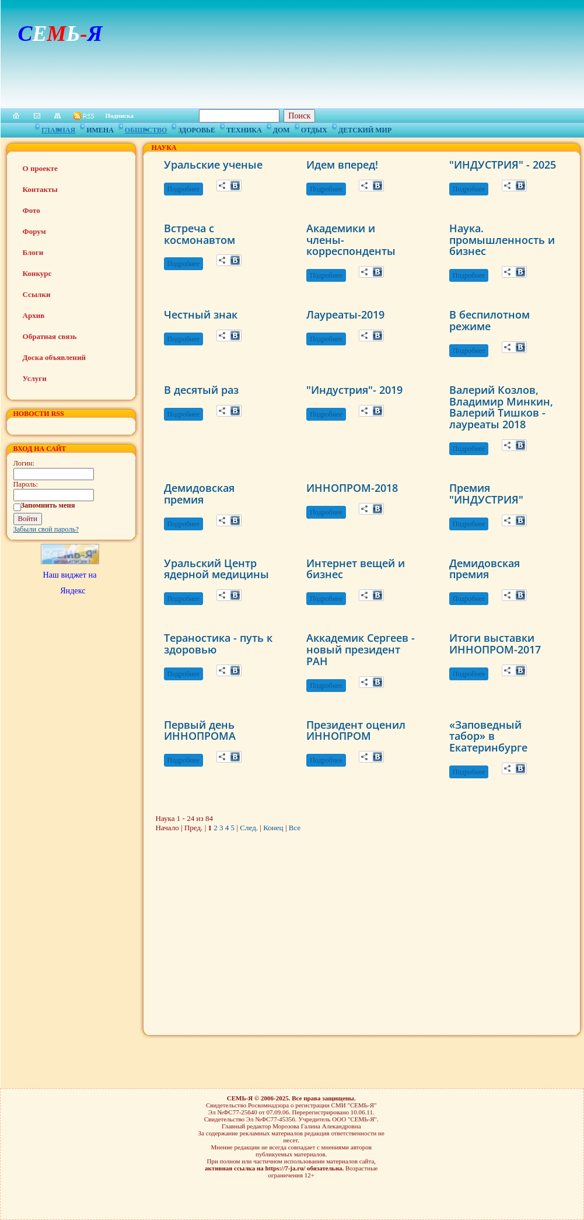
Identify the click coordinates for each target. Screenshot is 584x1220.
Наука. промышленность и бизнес (502, 239)
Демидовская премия (199, 493)
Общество (146, 128)
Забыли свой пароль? (46, 529)
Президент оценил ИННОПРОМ (355, 730)
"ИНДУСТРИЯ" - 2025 (502, 165)
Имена (100, 128)
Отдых (314, 128)
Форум (34, 231)
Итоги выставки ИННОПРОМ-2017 (495, 643)
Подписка (120, 115)
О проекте (40, 168)
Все (294, 827)
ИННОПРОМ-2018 (352, 488)
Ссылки (37, 294)
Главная (58, 128)
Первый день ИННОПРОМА (200, 730)
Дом (281, 128)
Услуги (35, 378)
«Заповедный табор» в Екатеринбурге (488, 736)
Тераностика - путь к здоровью (218, 643)
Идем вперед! (342, 165)
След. (249, 827)
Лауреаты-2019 (345, 314)
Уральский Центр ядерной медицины (216, 569)
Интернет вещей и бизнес (355, 569)
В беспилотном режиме (489, 320)
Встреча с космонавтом (199, 234)
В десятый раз (201, 390)
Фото (31, 210)
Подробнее (183, 189)
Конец (273, 827)
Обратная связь (50, 336)
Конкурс (37, 273)
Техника (244, 128)
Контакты (40, 189)
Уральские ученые (213, 165)
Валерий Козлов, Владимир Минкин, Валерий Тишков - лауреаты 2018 (501, 407)
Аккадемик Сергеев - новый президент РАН (360, 649)
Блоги (33, 252)
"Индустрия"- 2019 (354, 390)
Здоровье (196, 128)
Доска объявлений (54, 357)
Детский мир (364, 128)
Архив (34, 315)
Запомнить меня (48, 505)
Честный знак (200, 314)
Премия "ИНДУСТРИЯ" (486, 493)
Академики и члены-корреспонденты (351, 239)
